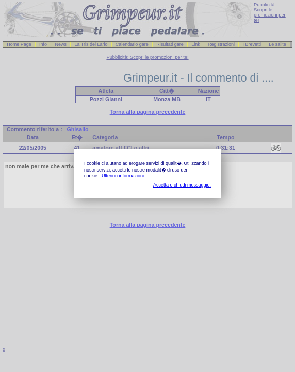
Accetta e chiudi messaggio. (182, 185)
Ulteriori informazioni (123, 175)
